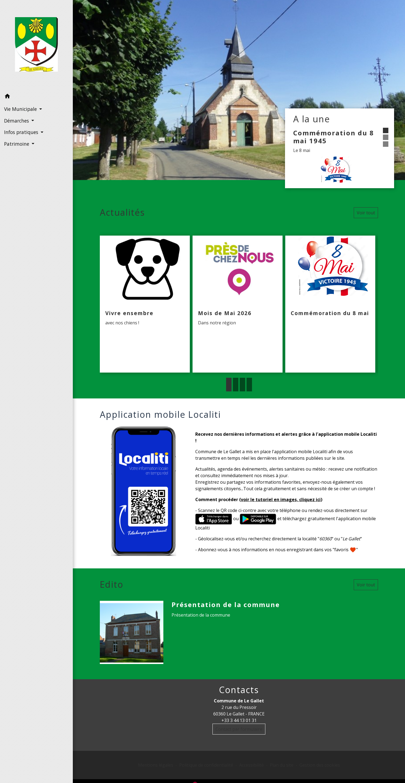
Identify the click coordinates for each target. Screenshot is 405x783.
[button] (36, 97)
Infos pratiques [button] (22, 132)
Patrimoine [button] (17, 144)
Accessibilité (251, 765)
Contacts (239, 690)
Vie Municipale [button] (21, 109)
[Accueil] (36, 45)
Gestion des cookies (319, 765)
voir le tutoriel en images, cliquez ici (281, 499)
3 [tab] (242, 384)
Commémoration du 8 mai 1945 (333, 136)
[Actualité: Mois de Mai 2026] (238, 304)
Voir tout (366, 213)
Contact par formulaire (238, 729)
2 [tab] (235, 384)
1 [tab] (229, 384)
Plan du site (281, 765)
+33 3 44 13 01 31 (239, 720)
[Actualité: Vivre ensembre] (145, 304)
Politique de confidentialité (206, 765)
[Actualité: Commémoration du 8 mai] (330, 304)
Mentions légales (155, 765)
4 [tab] (249, 384)
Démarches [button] (17, 120)
